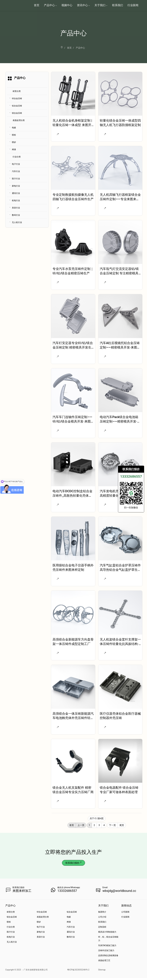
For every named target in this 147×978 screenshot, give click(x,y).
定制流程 (102, 927)
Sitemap (102, 970)
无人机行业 (17, 222)
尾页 (121, 825)
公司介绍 (102, 917)
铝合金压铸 (17, 106)
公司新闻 (125, 912)
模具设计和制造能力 (107, 932)
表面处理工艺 (104, 960)
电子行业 (16, 164)
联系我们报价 (73, 863)
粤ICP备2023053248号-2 (78, 970)
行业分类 (17, 157)
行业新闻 (125, 917)
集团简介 (102, 912)
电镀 (14, 127)
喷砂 (14, 142)
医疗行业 (16, 178)
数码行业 (16, 215)
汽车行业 (16, 171)
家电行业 (16, 186)
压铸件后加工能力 (106, 950)
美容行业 (16, 208)
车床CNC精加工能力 (107, 945)
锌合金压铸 (17, 98)
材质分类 (17, 91)
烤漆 (14, 149)
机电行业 (16, 200)
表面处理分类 (19, 120)
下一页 (112, 825)
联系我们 (102, 922)
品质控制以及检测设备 (108, 955)
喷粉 (14, 135)
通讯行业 (16, 193)
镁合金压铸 (17, 113)
